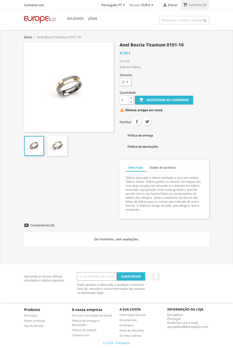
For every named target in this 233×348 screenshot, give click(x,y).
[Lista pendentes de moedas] (148, 5)
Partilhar (137, 122)
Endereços (127, 325)
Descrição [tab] (136, 167)
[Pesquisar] (184, 20)
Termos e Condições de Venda (92, 315)
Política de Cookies (84, 330)
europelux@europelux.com (187, 326)
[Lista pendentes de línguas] (113, 5)
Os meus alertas (130, 335)
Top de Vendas (34, 326)
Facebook (156, 277)
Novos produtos (34, 320)
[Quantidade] (124, 100)
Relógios (75, 18)
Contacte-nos (34, 5)
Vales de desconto (132, 330)
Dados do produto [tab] (163, 167)
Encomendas (128, 320)
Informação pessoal (133, 315)
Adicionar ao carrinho (164, 100)
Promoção (30, 315)
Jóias (92, 18)
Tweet (147, 122)
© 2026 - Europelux (116, 343)
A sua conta (130, 309)
